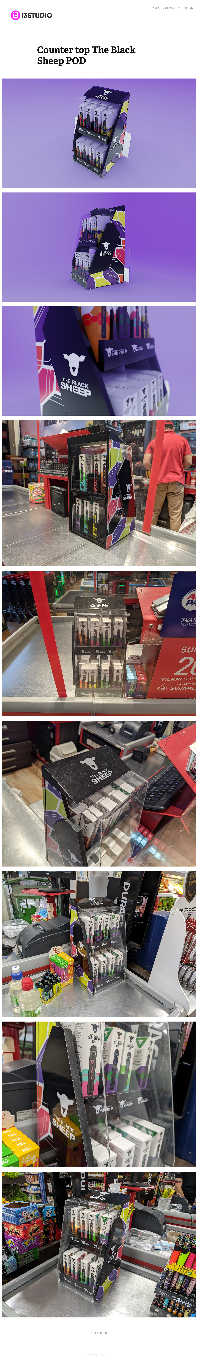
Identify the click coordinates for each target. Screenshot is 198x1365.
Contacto (169, 7)
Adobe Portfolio (104, 1354)
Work (156, 7)
